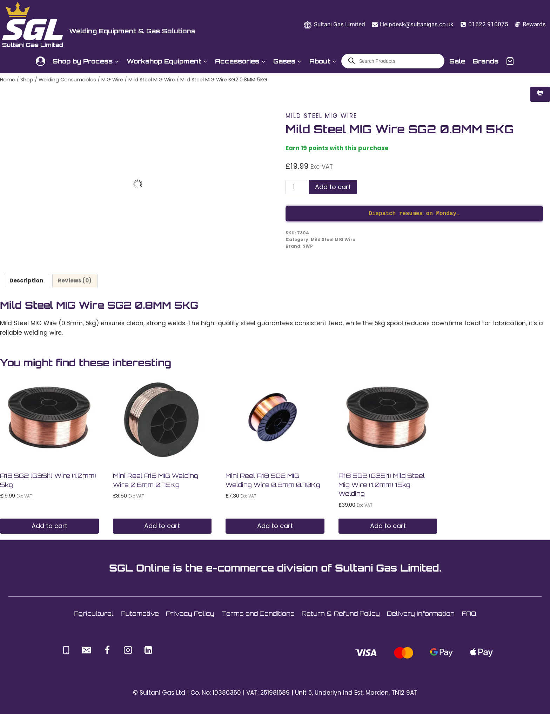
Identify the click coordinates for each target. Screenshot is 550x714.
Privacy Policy (190, 613)
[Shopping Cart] (510, 60)
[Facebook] (107, 650)
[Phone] (66, 650)
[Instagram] (128, 650)
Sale (457, 61)
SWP (308, 246)
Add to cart (333, 186)
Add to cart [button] (49, 525)
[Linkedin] (148, 650)
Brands (485, 61)
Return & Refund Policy (341, 613)
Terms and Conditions (258, 613)
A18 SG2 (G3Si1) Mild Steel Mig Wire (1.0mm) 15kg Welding (381, 484)
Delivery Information (421, 613)
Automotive (140, 613)
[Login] (40, 61)
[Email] (87, 650)
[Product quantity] (296, 187)
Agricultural (93, 613)
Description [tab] (26, 280)
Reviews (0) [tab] (75, 280)
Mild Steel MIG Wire (321, 116)
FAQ (469, 613)
